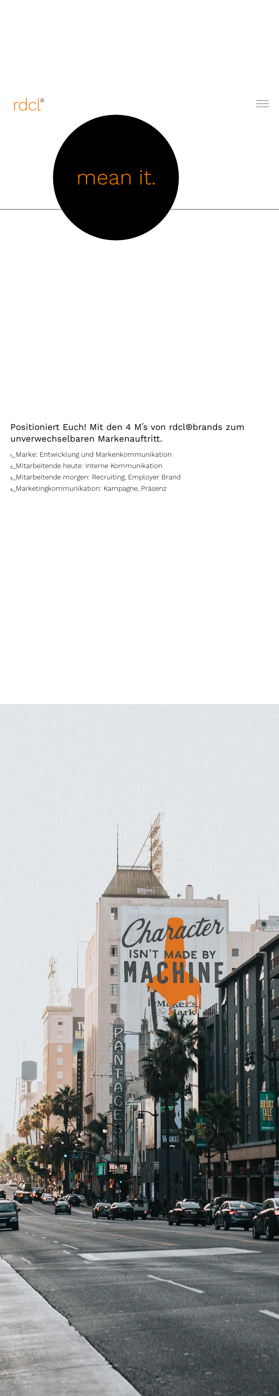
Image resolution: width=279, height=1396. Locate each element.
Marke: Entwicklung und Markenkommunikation (91, 454)
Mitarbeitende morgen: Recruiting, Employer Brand (95, 477)
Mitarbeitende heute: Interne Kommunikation (86, 466)
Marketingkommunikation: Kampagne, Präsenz (88, 488)
